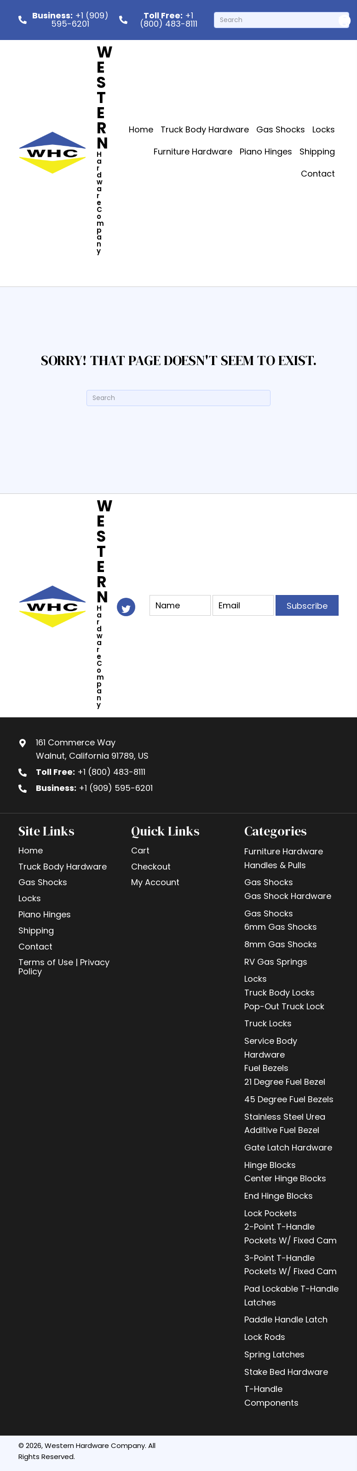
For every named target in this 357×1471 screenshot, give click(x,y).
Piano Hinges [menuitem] (44, 914)
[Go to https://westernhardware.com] (97, 152)
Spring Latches (274, 1354)
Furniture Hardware (283, 851)
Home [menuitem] (30, 850)
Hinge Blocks (270, 1165)
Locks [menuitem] (29, 898)
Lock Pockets (270, 1213)
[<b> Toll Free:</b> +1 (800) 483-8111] (162, 19)
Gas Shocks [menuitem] (42, 882)
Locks (255, 978)
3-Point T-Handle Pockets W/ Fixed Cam (290, 1264)
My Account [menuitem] (155, 882)
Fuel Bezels (266, 1068)
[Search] (281, 20)
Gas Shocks (268, 882)
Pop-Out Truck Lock (284, 1006)
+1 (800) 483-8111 (111, 772)
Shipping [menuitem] (36, 930)
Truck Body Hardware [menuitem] (62, 866)
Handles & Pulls (275, 865)
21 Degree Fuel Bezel (284, 1082)
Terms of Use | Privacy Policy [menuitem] (63, 966)
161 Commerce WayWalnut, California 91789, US (92, 749)
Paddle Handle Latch (286, 1319)
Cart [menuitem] (140, 850)
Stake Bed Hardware (286, 1372)
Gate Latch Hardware (288, 1147)
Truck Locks (268, 1023)
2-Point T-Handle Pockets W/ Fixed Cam (290, 1233)
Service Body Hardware (270, 1047)
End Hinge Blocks (278, 1196)
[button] (307, 605)
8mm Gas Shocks (280, 944)
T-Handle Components (271, 1395)
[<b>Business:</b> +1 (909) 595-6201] (63, 19)
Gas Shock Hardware (287, 896)
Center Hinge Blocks (285, 1178)
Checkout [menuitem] (151, 866)
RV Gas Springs (275, 961)
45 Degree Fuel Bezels (289, 1099)
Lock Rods (264, 1337)
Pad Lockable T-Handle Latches (291, 1295)
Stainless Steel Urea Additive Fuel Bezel (284, 1123)
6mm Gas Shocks (280, 927)
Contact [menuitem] (35, 946)
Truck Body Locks (279, 992)
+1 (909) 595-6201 (116, 788)
